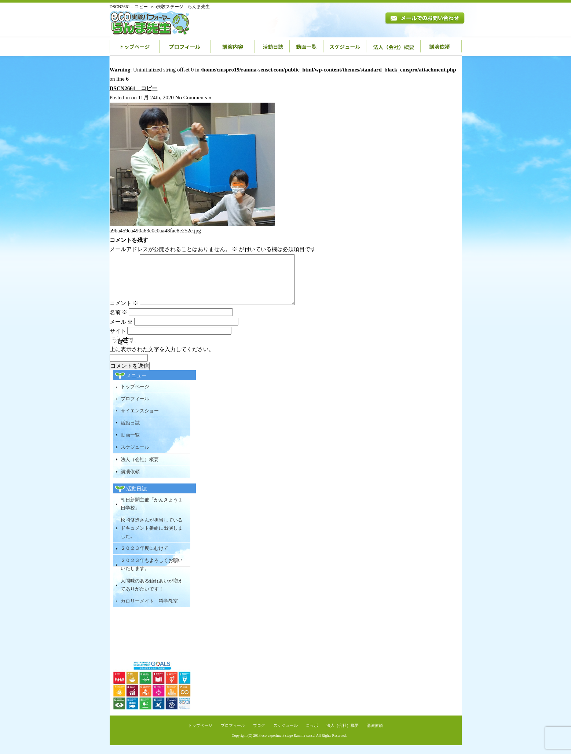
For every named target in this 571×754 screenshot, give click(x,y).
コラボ (312, 734)
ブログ (259, 734)
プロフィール (185, 46)
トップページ (135, 46)
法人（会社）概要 (393, 46)
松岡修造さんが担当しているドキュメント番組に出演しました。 (152, 537)
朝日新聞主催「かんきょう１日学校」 (152, 512)
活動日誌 (272, 46)
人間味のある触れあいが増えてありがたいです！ (152, 593)
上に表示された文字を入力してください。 (162, 358)
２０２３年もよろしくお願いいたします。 (152, 573)
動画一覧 (306, 46)
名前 (119, 321)
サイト (118, 340)
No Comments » (193, 97)
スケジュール (344, 46)
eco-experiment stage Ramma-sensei (288, 744)
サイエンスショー (140, 419)
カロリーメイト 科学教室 (149, 610)
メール (121, 331)
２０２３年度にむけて (144, 557)
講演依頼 (441, 46)
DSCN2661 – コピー (134, 88)
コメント (124, 312)
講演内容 (233, 46)
